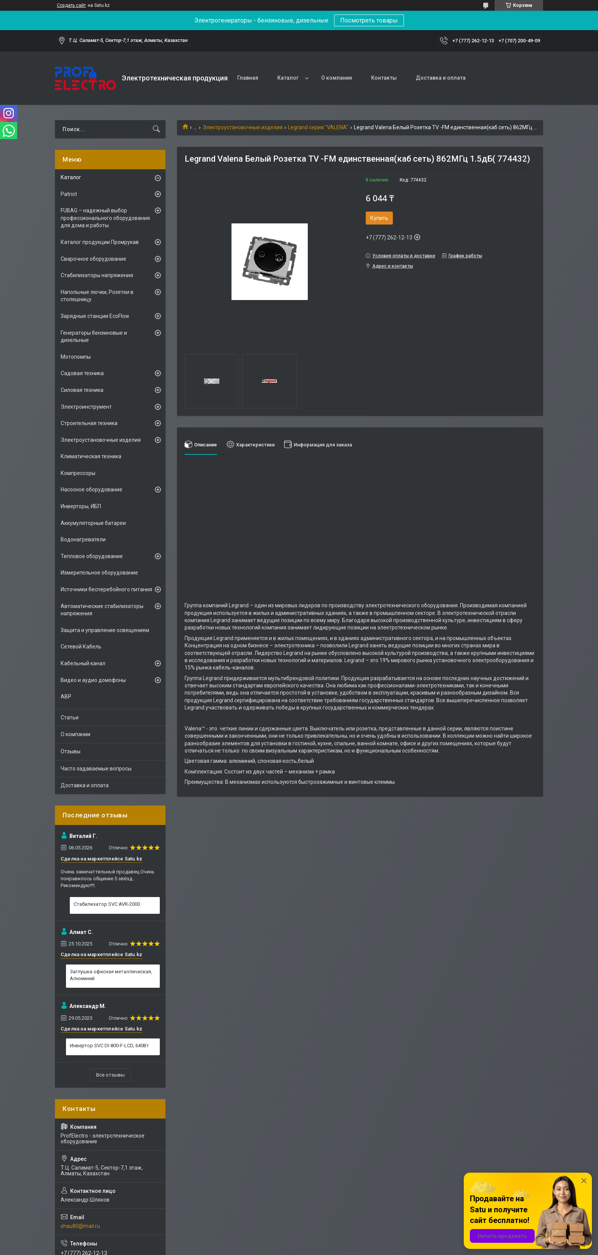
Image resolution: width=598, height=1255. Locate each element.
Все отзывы (110, 1075)
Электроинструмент (86, 407)
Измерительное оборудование (99, 573)
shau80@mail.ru (80, 1226)
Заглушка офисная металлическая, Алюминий (111, 975)
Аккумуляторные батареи (93, 523)
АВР (66, 696)
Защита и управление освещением (105, 630)
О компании (336, 78)
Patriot (69, 194)
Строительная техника (89, 423)
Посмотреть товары (369, 20)
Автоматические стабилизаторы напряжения (102, 610)
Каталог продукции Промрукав (100, 242)
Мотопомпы (76, 357)
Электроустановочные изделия (243, 127)
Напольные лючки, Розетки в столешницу (97, 296)
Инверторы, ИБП (81, 506)
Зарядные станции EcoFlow (95, 316)
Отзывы (70, 751)
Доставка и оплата (441, 78)
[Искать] (156, 129)
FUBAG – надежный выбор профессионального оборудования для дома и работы (105, 217)
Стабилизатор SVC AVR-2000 (107, 904)
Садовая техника (82, 373)
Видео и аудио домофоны (93, 680)
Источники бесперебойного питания (106, 589)
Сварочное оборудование (93, 259)
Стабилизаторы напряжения (97, 275)
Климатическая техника (91, 456)
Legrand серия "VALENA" (318, 127)
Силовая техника (82, 390)
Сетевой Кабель (81, 647)
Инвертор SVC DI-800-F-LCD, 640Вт (109, 1045)
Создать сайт (71, 5)
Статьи (70, 717)
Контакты (384, 78)
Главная (247, 78)
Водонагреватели (83, 539)
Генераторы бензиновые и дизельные (94, 336)
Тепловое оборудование (92, 556)
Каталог (288, 78)
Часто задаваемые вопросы (96, 769)
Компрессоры (78, 473)
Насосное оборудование (91, 489)
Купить (379, 218)
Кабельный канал (83, 663)
